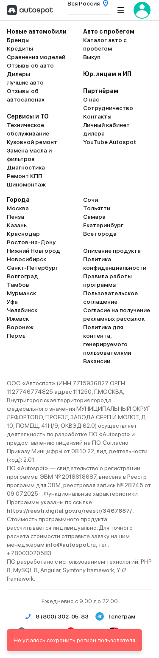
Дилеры (18, 74)
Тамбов (18, 284)
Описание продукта (112, 250)
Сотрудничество (108, 107)
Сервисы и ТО (28, 116)
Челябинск (22, 310)
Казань (17, 225)
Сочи (90, 199)
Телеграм (115, 616)
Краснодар (23, 233)
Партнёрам (100, 91)
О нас (91, 99)
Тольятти (96, 208)
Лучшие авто (25, 82)
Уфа (12, 301)
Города (18, 199)
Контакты (97, 116)
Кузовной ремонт (32, 141)
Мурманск (21, 293)
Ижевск (18, 318)
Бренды (18, 40)
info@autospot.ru (71, 544)
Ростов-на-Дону (31, 242)
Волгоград (22, 276)
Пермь (16, 335)
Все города (100, 233)
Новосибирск (26, 259)
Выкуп (91, 57)
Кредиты (20, 48)
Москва (18, 208)
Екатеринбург (103, 225)
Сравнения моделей (36, 57)
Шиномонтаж (26, 184)
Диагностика (26, 167)
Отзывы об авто (30, 65)
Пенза (15, 216)
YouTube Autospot (109, 141)
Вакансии (96, 361)
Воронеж (20, 327)
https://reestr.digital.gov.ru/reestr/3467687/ (70, 510)
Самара (94, 216)
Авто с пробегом (108, 31)
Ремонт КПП (24, 175)
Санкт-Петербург (32, 267)
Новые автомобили (37, 31)
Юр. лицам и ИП (107, 74)
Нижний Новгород (33, 250)
